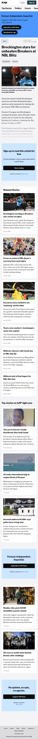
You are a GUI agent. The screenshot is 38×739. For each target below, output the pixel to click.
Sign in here (24, 174)
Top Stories (7, 8)
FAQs (17, 728)
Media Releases (19, 731)
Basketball (6, 61)
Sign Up (31, 3)
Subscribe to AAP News (11, 27)
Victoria (15, 61)
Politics (18, 8)
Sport (5, 41)
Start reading (19, 168)
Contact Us (31, 728)
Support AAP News (19, 697)
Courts (28, 8)
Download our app (10, 32)
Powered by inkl (19, 733)
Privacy (12, 728)
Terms (5, 728)
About (23, 728)
